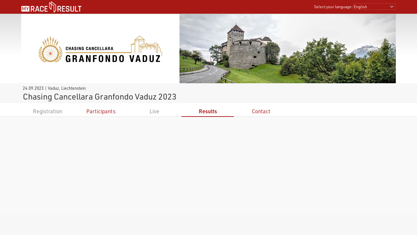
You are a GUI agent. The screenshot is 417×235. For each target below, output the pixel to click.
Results (208, 111)
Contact (261, 111)
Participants (101, 111)
